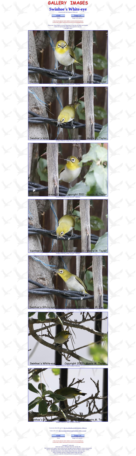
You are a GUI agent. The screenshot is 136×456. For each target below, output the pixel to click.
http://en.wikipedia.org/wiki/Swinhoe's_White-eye (75, 428)
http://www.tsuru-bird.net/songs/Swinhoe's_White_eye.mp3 (72, 430)
